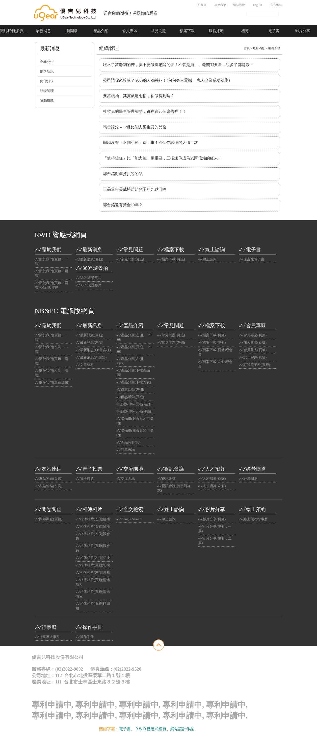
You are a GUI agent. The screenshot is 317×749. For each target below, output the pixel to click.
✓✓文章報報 (85, 365)
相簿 (245, 31)
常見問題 (158, 31)
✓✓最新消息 (89, 249)
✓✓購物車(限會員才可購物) (134, 421)
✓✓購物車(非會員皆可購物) (134, 433)
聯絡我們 (220, 5)
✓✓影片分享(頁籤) (212, 519)
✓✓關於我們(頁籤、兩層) (51, 273)
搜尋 (282, 14)
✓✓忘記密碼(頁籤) (252, 357)
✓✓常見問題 (129, 249)
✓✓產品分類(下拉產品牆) (133, 372)
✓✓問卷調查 (48, 509)
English (257, 5)
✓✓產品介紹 (129, 325)
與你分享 (47, 81)
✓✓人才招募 (211, 469)
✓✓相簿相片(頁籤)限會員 (93, 548)
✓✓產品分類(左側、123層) (134, 337)
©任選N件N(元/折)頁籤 (134, 411)
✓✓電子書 (250, 249)
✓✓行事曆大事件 (47, 637)
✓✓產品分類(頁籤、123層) (134, 349)
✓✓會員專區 (252, 325)
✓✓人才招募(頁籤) (212, 478)
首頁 (247, 48)
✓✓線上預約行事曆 (253, 519)
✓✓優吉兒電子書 (251, 259)
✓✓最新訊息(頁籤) (89, 335)
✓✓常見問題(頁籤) (130, 259)
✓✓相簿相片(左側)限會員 (93, 536)
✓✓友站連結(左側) (48, 486)
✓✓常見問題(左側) (171, 342)
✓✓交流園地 (129, 469)
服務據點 (216, 31)
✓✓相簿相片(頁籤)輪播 (93, 526)
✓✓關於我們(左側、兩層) (51, 373)
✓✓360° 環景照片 (88, 278)
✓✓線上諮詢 (211, 249)
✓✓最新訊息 (89, 325)
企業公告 (47, 62)
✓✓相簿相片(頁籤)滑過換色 (93, 594)
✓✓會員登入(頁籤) (252, 350)
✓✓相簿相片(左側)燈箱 (93, 572)
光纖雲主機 (208, 729)
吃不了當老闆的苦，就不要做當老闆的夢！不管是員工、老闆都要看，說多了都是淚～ (178, 65)
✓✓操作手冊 (89, 627)
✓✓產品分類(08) (128, 442)
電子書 (273, 31)
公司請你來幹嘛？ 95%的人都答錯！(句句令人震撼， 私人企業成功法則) (166, 80)
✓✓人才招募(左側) (212, 486)
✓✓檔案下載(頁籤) (171, 259)
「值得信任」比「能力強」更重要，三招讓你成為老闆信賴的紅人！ (162, 158)
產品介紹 (100, 31)
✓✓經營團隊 (252, 469)
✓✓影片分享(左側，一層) (215, 529)
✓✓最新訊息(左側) (89, 342)
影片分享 (302, 31)
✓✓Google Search (128, 519)
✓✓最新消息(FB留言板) (93, 350)
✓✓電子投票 (89, 469)
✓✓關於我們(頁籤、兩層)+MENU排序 (51, 285)
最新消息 (43, 31)
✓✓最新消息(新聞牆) (91, 357)
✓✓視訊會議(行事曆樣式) (174, 488)
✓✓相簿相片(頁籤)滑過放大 (93, 582)
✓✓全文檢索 (129, 509)
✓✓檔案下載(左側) (212, 342)
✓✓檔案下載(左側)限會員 (215, 364)
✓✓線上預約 (252, 509)
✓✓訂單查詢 (125, 450)
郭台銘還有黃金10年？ (123, 205)
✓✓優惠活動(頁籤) (130, 397)
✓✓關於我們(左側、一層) (51, 349)
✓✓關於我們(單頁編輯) (52, 383)
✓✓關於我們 (48, 249)
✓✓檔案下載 (170, 249)
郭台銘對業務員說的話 (123, 174)
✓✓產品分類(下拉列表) (133, 382)
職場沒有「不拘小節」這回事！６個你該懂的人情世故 (150, 142)
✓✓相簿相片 (89, 509)
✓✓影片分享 (211, 509)
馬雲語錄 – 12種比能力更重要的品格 (134, 127)
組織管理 (47, 91)
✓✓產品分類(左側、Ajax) (131, 361)
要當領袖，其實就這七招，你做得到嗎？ (138, 96)
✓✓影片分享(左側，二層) (215, 541)
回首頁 (201, 5)
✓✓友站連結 (48, 469)
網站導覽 (239, 5)
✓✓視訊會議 (170, 469)
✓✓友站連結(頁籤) (48, 478)
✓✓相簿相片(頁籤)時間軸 (93, 606)
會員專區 (129, 31)
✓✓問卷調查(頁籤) (48, 519)
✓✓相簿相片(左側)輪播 (93, 519)
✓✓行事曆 (45, 627)
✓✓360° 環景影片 (88, 285)
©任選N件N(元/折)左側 (134, 404)
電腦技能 (47, 100)
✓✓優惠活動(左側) (130, 389)
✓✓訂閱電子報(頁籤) (254, 365)
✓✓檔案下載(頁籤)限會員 (215, 352)
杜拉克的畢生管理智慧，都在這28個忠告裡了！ (144, 111)
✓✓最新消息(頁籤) (89, 259)
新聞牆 (72, 31)
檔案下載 (187, 31)
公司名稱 (96, 12)
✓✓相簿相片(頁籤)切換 (93, 565)
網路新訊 (47, 71)
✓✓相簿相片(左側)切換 (93, 558)
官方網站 (276, 5)
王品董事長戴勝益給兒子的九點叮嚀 (134, 189)
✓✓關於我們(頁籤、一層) (51, 261)
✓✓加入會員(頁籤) (252, 342)
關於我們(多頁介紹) (14, 31)
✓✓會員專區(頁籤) (252, 335)
